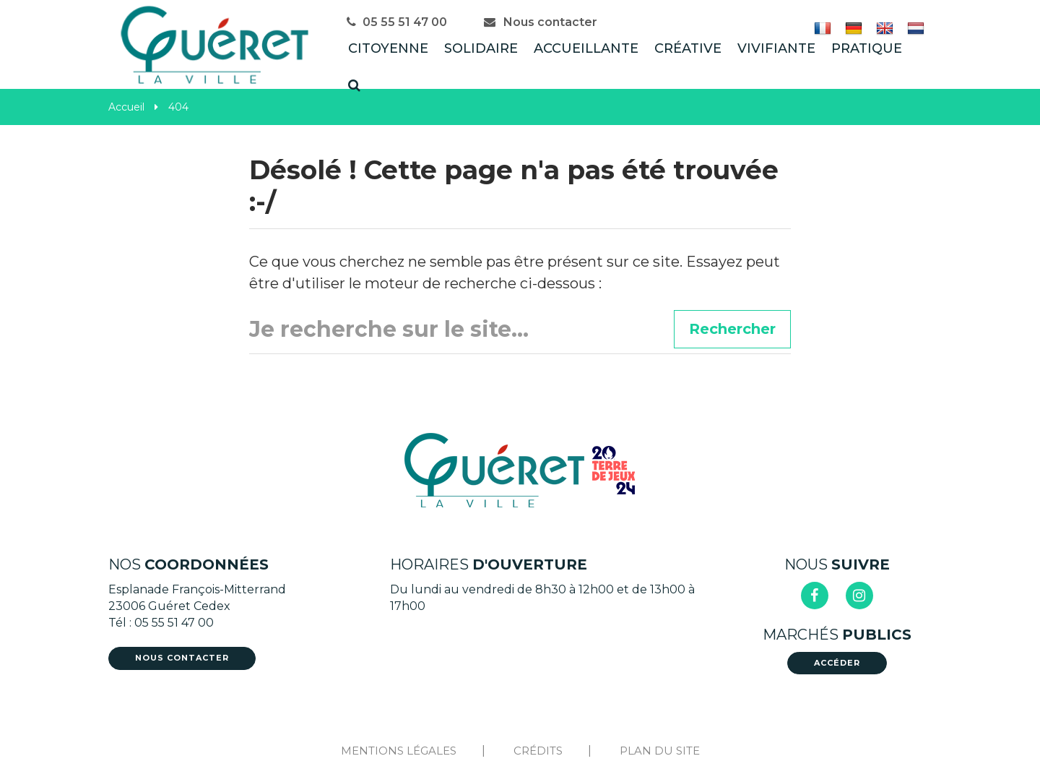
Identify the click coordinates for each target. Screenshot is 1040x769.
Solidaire (481, 48)
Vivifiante (776, 48)
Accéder (837, 663)
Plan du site (660, 750)
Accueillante (586, 48)
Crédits (538, 750)
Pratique (866, 48)
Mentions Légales (398, 750)
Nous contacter (540, 22)
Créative (688, 48)
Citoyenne (388, 48)
